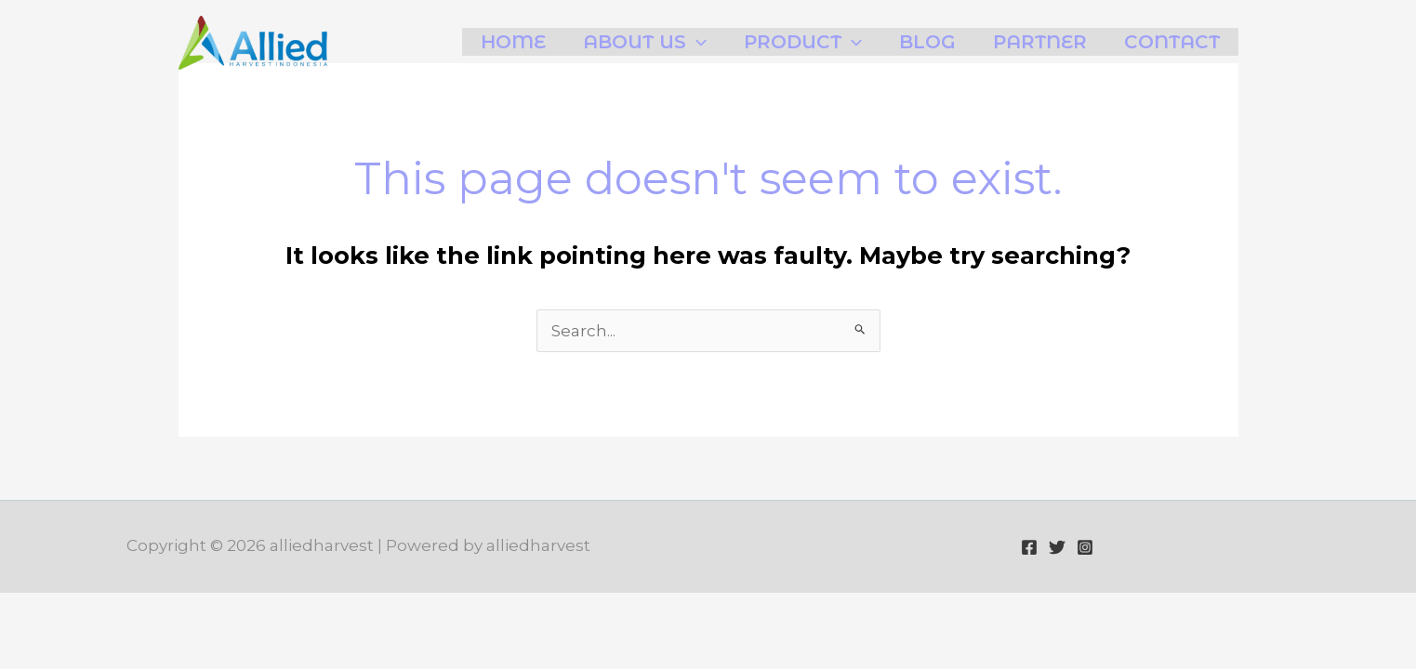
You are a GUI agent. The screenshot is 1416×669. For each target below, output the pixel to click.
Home (513, 42)
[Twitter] (1057, 547)
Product (803, 42)
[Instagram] (1085, 547)
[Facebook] (1029, 547)
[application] (696, 42)
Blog (927, 42)
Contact (1172, 42)
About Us (645, 42)
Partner (1040, 42)
